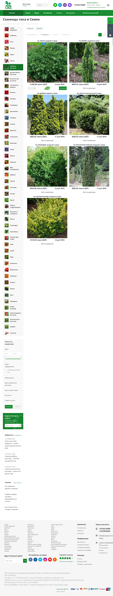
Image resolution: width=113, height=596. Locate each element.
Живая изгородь (56, 542)
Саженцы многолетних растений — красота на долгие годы (13, 471)
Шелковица (31, 551)
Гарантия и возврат (84, 550)
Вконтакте (30, 560)
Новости (80, 531)
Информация (82, 538)
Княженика (31, 526)
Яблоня (6, 531)
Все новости (17, 435)
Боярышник (54, 532)
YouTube (50, 560)
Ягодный (30, 28)
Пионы (6, 534)
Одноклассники (55, 560)
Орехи (30, 542)
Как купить (81, 542)
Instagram (45, 560)
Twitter (40, 560)
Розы (5, 529)
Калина (53, 536)
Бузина (53, 537)
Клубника (7, 528)
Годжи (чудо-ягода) (57, 524)
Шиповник (54, 541)
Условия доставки (83, 547)
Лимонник (54, 531)
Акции (6, 524)
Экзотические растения (58, 546)
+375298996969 (104, 531)
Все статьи (17, 483)
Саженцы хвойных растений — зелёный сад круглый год (12, 458)
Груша (6, 532)
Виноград (30, 528)
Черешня (30, 532)
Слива (29, 529)
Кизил (53, 528)
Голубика (7, 549)
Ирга (52, 539)
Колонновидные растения (59, 544)
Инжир (30, 539)
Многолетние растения (11, 539)
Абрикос (30, 536)
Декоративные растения (11, 537)
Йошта (30, 547)
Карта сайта (61, 591)
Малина (6, 542)
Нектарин (31, 541)
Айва (52, 529)
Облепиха (54, 534)
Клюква (6, 551)
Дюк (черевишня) (33, 534)
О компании (81, 528)
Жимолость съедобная (34, 546)
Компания (81, 524)
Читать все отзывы (66, 561)
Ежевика (7, 544)
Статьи (79, 559)
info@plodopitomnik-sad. (95, 7)
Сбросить (17, 406)
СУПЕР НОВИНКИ (9, 526)
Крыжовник (8, 547)
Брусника (30, 524)
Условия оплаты (83, 545)
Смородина (7, 546)
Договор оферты (62, 589)
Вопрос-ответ (82, 561)
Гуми (52, 526)
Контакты (80, 533)
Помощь (80, 555)
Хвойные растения (10, 536)
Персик (30, 537)
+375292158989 (79, 5)
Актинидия (31, 549)
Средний (39, 28)
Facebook (35, 560)
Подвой (53, 547)
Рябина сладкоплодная (35, 544)
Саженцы (54, 549)
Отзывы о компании (84, 564)
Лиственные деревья (10, 541)
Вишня (30, 531)
